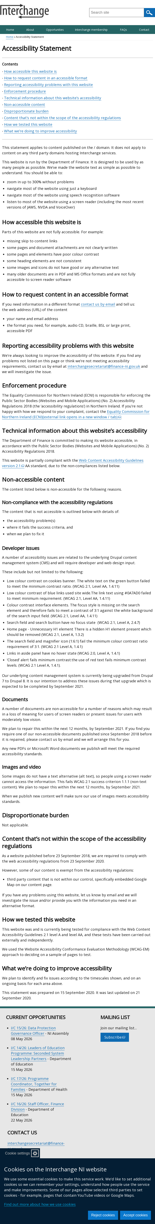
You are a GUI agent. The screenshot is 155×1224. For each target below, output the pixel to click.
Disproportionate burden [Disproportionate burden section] (26, 111)
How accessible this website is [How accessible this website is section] (30, 71)
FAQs (123, 30)
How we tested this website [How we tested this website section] (28, 124)
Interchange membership (91, 30)
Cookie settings (17, 1153)
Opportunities (55, 30)
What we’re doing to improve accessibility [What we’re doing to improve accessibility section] (40, 131)
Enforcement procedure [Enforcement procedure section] (25, 91)
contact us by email (98, 304)
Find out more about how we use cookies (40, 1204)
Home (10, 30)
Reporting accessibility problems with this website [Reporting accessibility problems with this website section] (48, 84)
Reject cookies (103, 1215)
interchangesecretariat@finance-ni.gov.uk (104, 366)
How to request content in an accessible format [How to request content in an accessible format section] (45, 78)
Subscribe (116, 1038)
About (30, 30)
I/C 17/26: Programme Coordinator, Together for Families (34, 1084)
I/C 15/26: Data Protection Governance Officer (33, 1030)
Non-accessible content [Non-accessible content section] (24, 104)
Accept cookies (135, 1215)
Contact (144, 30)
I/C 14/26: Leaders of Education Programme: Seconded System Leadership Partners (38, 1053)
